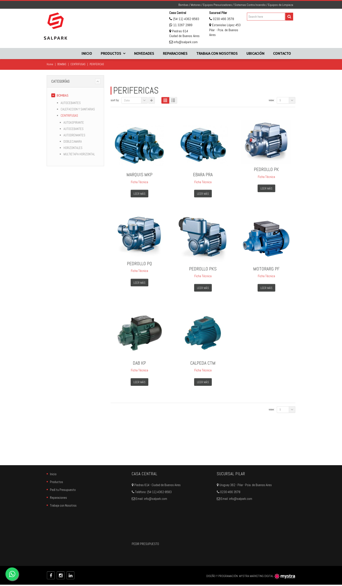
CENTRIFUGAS (78, 64)
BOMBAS (61, 64)
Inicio (87, 53)
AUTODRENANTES (74, 135)
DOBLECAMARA (72, 141)
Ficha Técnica (139, 182)
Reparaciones (175, 53)
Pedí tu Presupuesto (63, 491)
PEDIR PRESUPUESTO (145, 545)
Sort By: (115, 100)
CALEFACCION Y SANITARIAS (78, 109)
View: (272, 100)
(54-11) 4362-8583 (185, 19)
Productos (111, 53)
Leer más (139, 194)
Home (50, 64)
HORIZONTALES (72, 148)
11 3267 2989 (182, 25)
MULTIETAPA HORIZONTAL (79, 154)
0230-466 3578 (223, 19)
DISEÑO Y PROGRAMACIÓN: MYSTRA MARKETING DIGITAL (250, 577)
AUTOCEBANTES (71, 103)
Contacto (282, 53)
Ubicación (255, 53)
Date (136, 100)
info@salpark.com (185, 42)
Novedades (144, 53)
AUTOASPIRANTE (73, 122)
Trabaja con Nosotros (217, 53)
